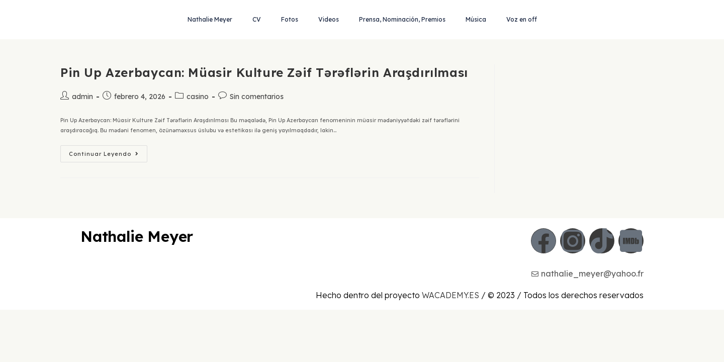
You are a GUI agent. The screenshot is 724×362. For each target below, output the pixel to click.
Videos (328, 19)
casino (198, 96)
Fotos (289, 19)
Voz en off (521, 19)
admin (82, 96)
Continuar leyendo (108, 151)
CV (256, 19)
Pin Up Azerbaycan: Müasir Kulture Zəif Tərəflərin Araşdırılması (264, 72)
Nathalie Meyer (210, 19)
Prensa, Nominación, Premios (402, 19)
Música (476, 19)
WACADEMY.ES (450, 347)
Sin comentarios (257, 96)
